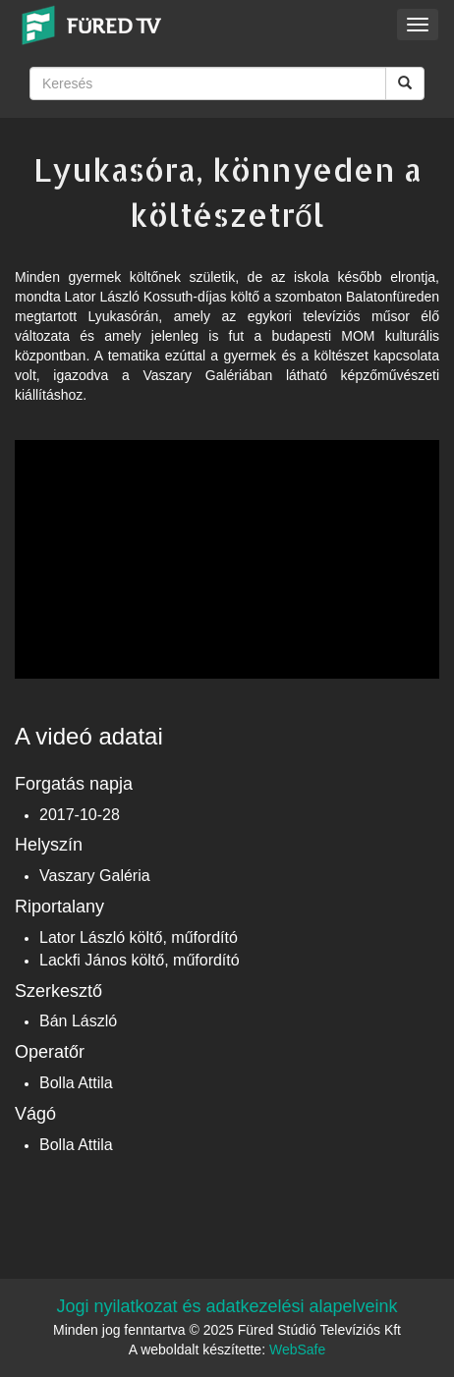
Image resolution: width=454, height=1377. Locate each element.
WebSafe (297, 1349)
